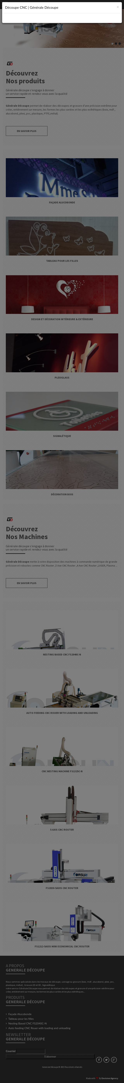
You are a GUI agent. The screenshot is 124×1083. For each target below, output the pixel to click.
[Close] (118, 7)
